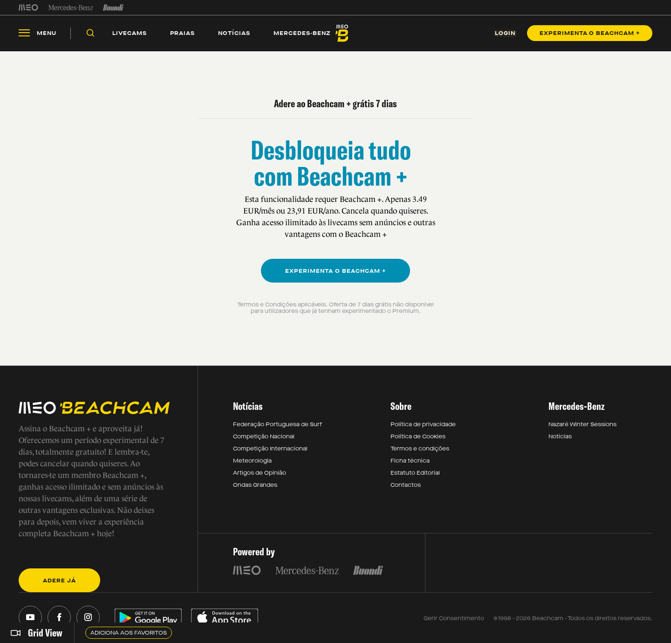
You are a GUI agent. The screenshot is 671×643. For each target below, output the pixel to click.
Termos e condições (419, 449)
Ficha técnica (410, 461)
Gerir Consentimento (454, 618)
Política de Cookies (417, 437)
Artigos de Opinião (259, 473)
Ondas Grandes (255, 485)
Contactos (405, 485)
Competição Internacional (270, 449)
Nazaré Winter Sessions (582, 425)
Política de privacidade (423, 425)
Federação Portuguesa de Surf (277, 425)
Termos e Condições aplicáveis (281, 305)
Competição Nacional (263, 437)
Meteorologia (252, 461)
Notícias (560, 437)
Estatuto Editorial (415, 473)
